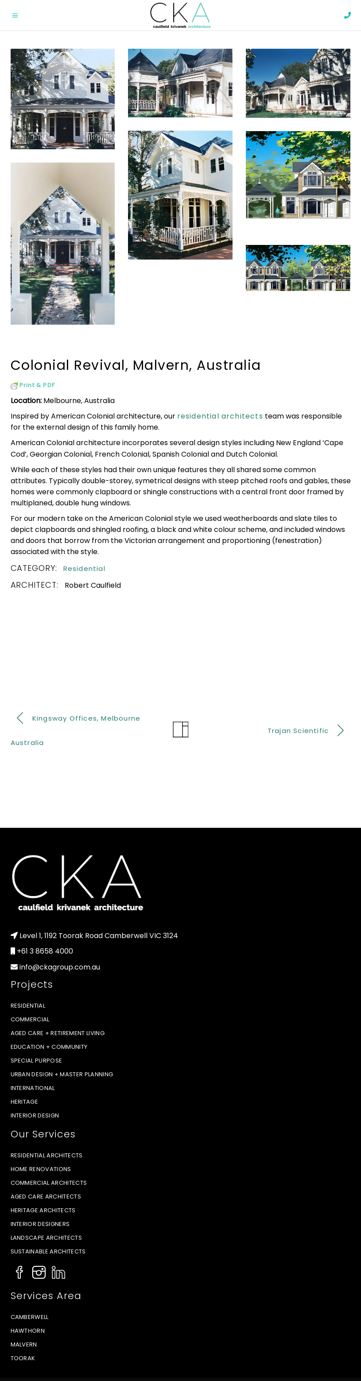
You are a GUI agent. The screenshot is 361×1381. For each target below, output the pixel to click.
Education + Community (49, 1047)
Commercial (30, 1019)
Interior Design (35, 1115)
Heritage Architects (43, 1210)
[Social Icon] (19, 1273)
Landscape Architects (46, 1238)
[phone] (347, 15)
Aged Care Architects (46, 1196)
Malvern (24, 1344)
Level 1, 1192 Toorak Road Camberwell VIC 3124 (98, 936)
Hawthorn (28, 1331)
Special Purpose (36, 1060)
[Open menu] (17, 15)
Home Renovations (41, 1169)
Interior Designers (40, 1224)
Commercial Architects (49, 1183)
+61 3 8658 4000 (45, 951)
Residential (84, 568)
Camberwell (30, 1317)
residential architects (220, 416)
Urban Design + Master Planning (62, 1074)
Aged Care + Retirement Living (58, 1033)
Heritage (25, 1102)
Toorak (23, 1358)
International (33, 1088)
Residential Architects (47, 1155)
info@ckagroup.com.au (59, 967)
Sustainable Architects (48, 1251)
